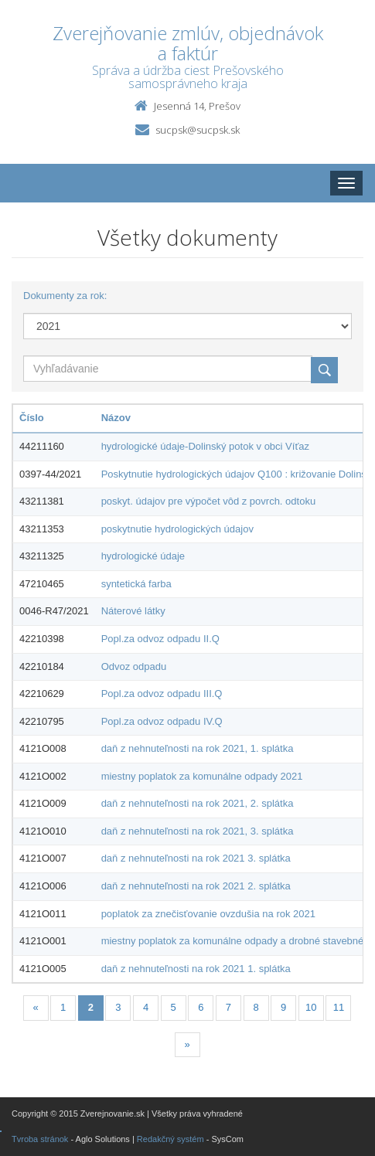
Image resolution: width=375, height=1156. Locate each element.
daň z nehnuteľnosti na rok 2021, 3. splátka (197, 831)
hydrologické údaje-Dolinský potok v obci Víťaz (205, 446)
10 (310, 1007)
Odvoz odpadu (134, 666)
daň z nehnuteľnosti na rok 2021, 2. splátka (197, 803)
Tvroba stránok (40, 1139)
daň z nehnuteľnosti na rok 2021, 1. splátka (197, 748)
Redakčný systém (170, 1139)
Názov (116, 417)
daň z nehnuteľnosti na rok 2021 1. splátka (196, 968)
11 (338, 1007)
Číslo (31, 417)
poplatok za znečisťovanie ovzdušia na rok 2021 (208, 914)
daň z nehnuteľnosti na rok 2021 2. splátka (196, 886)
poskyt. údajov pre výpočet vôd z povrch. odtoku (208, 501)
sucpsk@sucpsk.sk (197, 130)
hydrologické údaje (143, 556)
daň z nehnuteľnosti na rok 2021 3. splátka (196, 858)
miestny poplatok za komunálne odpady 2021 (202, 776)
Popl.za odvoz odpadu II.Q (160, 638)
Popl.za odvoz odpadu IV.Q (162, 721)
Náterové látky (133, 611)
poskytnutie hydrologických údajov (177, 529)
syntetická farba (136, 584)
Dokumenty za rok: (65, 295)
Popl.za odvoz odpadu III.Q (162, 693)
